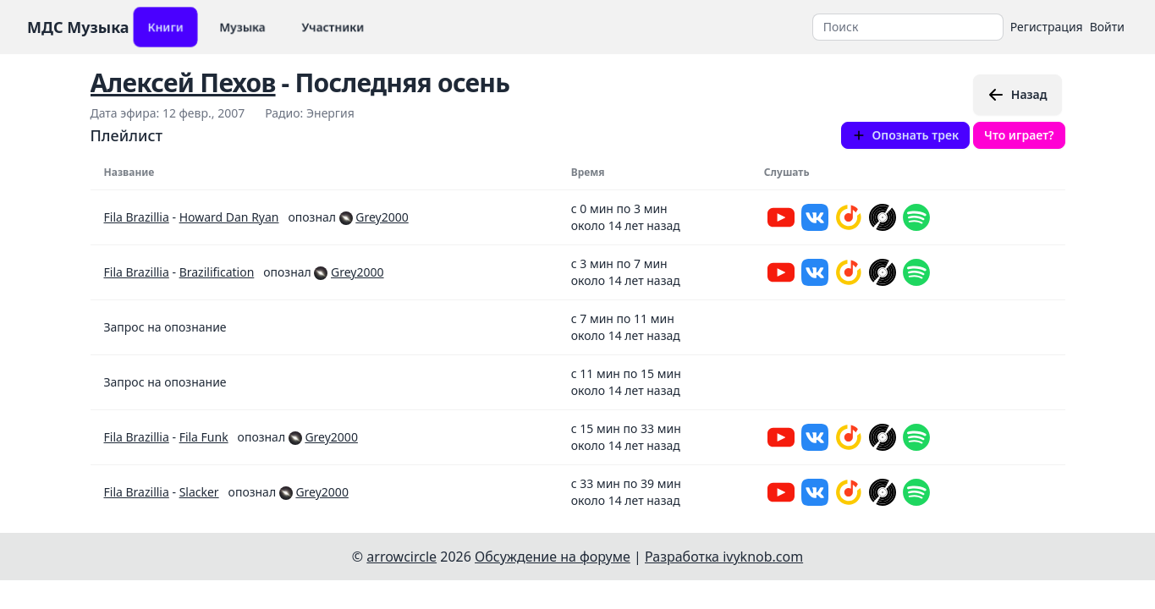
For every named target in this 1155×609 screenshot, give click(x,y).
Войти (1107, 27)
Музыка (242, 27)
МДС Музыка (78, 27)
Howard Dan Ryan (229, 217)
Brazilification (217, 272)
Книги (165, 27)
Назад (1017, 94)
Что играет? (1018, 135)
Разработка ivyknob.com (724, 556)
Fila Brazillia (136, 217)
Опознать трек (906, 135)
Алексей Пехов (183, 82)
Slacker (199, 492)
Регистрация (1046, 27)
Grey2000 (381, 217)
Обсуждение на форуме (552, 556)
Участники (333, 27)
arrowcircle (401, 556)
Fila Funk (203, 437)
